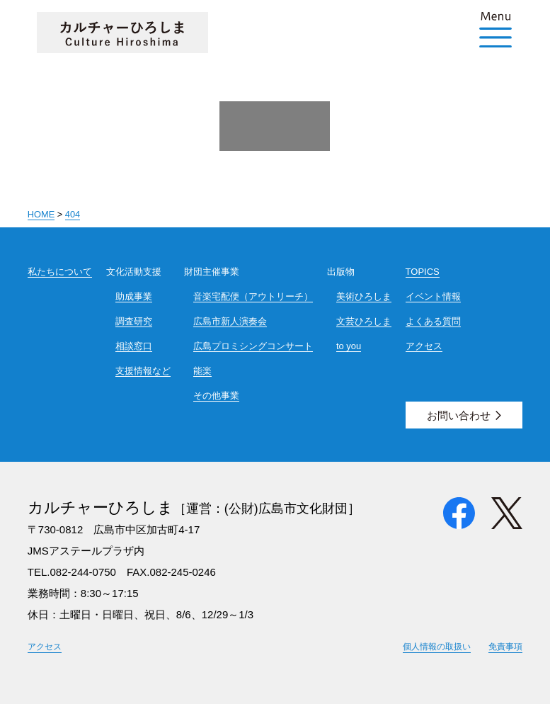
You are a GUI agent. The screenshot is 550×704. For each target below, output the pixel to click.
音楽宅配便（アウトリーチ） (253, 296)
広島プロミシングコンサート (253, 346)
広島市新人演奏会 (230, 321)
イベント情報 (433, 296)
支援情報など (143, 370)
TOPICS (423, 271)
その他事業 (216, 395)
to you (348, 346)
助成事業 (133, 296)
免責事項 (505, 647)
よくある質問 (433, 321)
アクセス (424, 346)
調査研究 (133, 321)
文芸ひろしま (363, 321)
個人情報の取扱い (437, 647)
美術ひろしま (363, 296)
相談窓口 (133, 346)
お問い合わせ (459, 415)
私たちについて (60, 271)
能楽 (202, 370)
